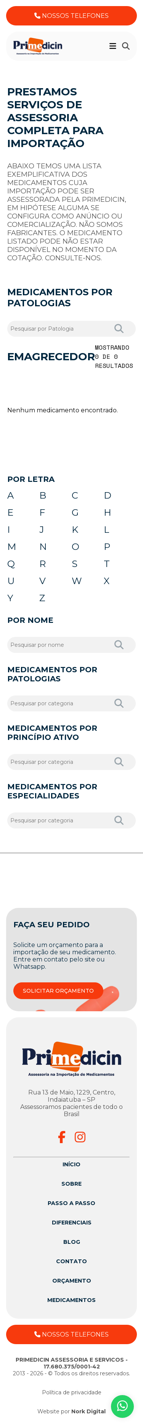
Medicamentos (71, 1300)
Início (71, 1164)
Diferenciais (72, 1222)
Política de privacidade (71, 1392)
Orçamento (71, 1280)
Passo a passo (71, 1203)
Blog (71, 1242)
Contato (71, 1261)
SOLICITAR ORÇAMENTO (58, 990)
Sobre (71, 1183)
